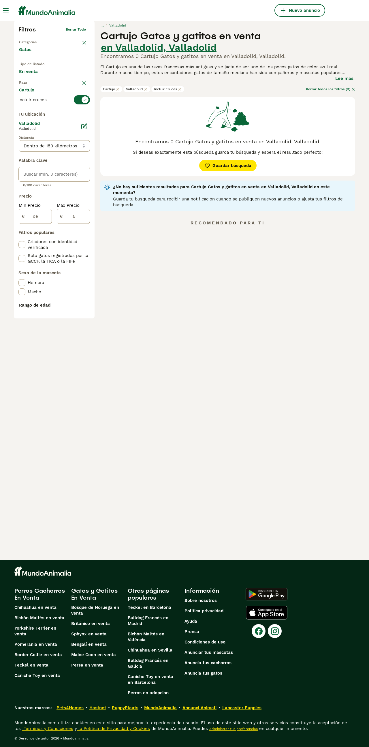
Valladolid (137, 89)
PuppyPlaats (125, 707)
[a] (73, 353)
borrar (80, 107)
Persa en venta (87, 665)
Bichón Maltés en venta (39, 617)
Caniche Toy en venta (37, 675)
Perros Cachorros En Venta (39, 594)
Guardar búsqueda (227, 165)
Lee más (344, 78)
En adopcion (68, 77)
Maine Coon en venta (93, 654)
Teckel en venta (31, 665)
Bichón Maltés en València (146, 636)
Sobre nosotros (200, 600)
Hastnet (97, 707)
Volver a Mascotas (34, 41)
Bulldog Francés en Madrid (148, 620)
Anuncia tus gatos (203, 673)
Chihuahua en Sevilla (150, 650)
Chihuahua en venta (35, 607)
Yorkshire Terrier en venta (35, 631)
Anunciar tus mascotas (208, 652)
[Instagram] (275, 631)
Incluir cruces (168, 89)
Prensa (191, 631)
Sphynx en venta (89, 634)
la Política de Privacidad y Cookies (113, 728)
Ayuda (190, 621)
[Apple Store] (267, 613)
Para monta (36, 91)
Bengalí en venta (89, 644)
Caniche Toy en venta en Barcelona (150, 679)
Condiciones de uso (204, 642)
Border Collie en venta (38, 654)
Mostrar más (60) (42, 239)
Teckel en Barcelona (149, 607)
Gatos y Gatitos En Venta (94, 594)
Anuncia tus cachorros (207, 662)
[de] (35, 353)
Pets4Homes (70, 707)
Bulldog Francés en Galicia (148, 663)
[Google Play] (266, 594)
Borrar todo (76, 29)
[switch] (54, 118)
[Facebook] (259, 631)
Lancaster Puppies (241, 707)
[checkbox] (21, 147)
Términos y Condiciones (47, 728)
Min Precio (30, 342)
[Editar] (84, 263)
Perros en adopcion (148, 692)
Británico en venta (90, 623)
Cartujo (111, 89)
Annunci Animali (199, 707)
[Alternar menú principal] (6, 10)
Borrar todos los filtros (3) (330, 89)
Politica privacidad (203, 610)
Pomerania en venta (35, 644)
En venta (33, 77)
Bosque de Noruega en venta (95, 610)
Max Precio (68, 342)
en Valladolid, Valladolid (158, 47)
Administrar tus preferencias (233, 729)
